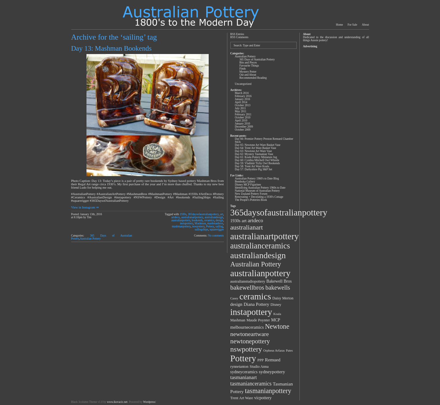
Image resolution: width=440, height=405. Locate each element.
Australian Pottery (90, 238)
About (365, 24)
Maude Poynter (258, 320)
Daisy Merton (282, 298)
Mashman (200, 223)
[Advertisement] (335, 141)
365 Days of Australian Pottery (257, 59)
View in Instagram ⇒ (85, 207)
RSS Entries (237, 34)
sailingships (201, 229)
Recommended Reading (253, 77)
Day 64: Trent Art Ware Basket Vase (255, 148)
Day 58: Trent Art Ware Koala (252, 166)
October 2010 (243, 117)
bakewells (278, 287)
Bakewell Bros (279, 281)
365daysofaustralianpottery (203, 214)
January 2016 (242, 99)
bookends (197, 220)
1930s (183, 214)
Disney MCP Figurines (248, 184)
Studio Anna (259, 366)
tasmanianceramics (251, 384)
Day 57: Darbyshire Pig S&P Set (253, 169)
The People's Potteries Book (251, 199)
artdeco (175, 217)
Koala (277, 314)
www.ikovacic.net (117, 401)
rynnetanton (239, 366)
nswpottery (198, 226)
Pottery (210, 226)
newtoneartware (249, 334)
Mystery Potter (248, 71)
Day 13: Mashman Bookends (111, 48)
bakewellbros (247, 287)
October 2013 (243, 105)
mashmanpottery (181, 226)
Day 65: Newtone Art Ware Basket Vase (257, 144)
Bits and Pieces (248, 62)
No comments (216, 235)
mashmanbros (215, 223)
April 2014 (241, 102)
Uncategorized (243, 83)
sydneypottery (272, 371)
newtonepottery (250, 341)
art (221, 214)
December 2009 (244, 126)
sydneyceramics (244, 372)
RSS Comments (239, 37)
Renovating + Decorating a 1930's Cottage (259, 196)
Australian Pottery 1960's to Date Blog (257, 178)
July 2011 (240, 108)
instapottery (186, 223)
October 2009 (243, 129)
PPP (260, 360)
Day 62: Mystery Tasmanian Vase (254, 154)
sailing (219, 226)
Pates (289, 350)
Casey (234, 298)
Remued (272, 359)
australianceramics (260, 245)
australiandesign (214, 217)
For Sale (352, 24)
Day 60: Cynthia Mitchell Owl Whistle (257, 160)
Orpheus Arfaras (274, 350)
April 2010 (241, 120)
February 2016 (243, 96)
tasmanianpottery (268, 391)
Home (339, 24)
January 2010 (242, 123)
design (219, 220)
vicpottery (263, 398)
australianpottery (180, 220)
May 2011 (241, 111)
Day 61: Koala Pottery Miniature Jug (256, 157)
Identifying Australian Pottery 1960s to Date (260, 187)
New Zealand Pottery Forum (251, 193)
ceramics (209, 220)
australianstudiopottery (247, 281)
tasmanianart (243, 377)
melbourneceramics (247, 327)
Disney (275, 304)
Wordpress (149, 401)
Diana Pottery (256, 304)
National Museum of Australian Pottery (257, 190)
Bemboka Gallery (245, 181)
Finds (243, 68)
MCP (275, 320)
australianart (246, 227)
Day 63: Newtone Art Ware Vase (253, 151)
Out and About (248, 74)
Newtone (277, 326)
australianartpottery (192, 217)
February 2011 (243, 114)
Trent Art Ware (241, 398)
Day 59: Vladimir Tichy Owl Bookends (257, 163)
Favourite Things (249, 65)
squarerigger (217, 229)
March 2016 (242, 93)
